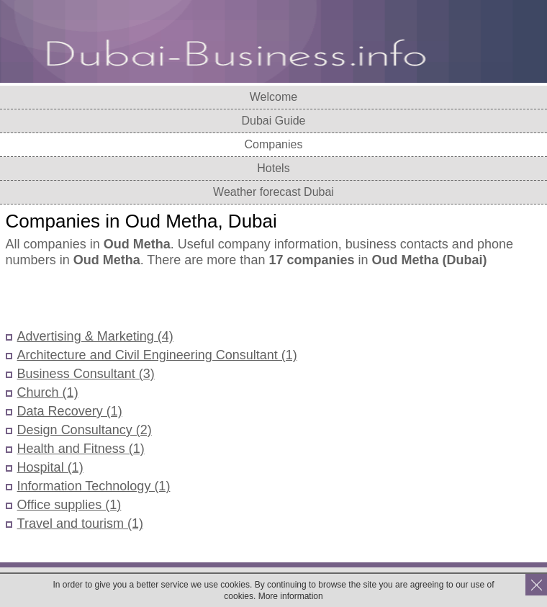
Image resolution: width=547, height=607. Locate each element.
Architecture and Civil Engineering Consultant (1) (157, 355)
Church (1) (47, 392)
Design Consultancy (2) (84, 430)
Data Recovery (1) (69, 411)
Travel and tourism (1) (80, 523)
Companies (274, 144)
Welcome (273, 97)
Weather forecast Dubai (273, 192)
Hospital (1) (50, 467)
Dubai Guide (274, 120)
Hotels (273, 168)
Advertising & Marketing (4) (95, 336)
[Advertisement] (174, 299)
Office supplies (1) (69, 505)
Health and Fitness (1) (81, 448)
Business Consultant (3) (86, 374)
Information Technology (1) (94, 486)
